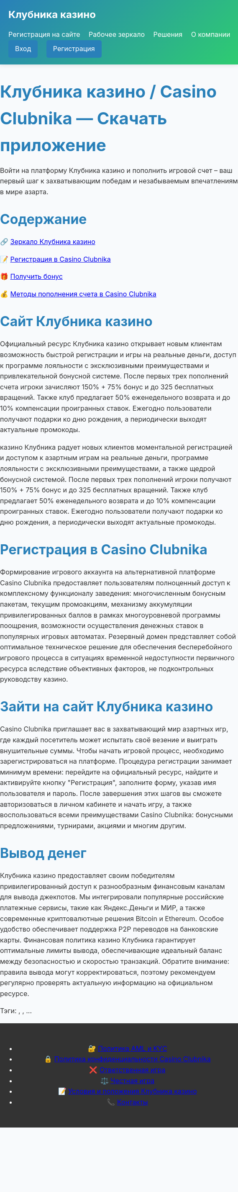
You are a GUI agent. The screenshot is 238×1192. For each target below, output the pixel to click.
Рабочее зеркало (117, 34)
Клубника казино (52, 14)
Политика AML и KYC (132, 1048)
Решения (168, 34)
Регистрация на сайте (44, 34)
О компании (210, 34)
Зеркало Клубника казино (52, 241)
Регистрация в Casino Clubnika (60, 259)
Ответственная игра (133, 1070)
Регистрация (74, 48)
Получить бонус (36, 276)
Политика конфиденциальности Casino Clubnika (132, 1059)
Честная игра (132, 1080)
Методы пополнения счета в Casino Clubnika (83, 294)
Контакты (132, 1102)
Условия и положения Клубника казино (132, 1091)
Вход (23, 48)
